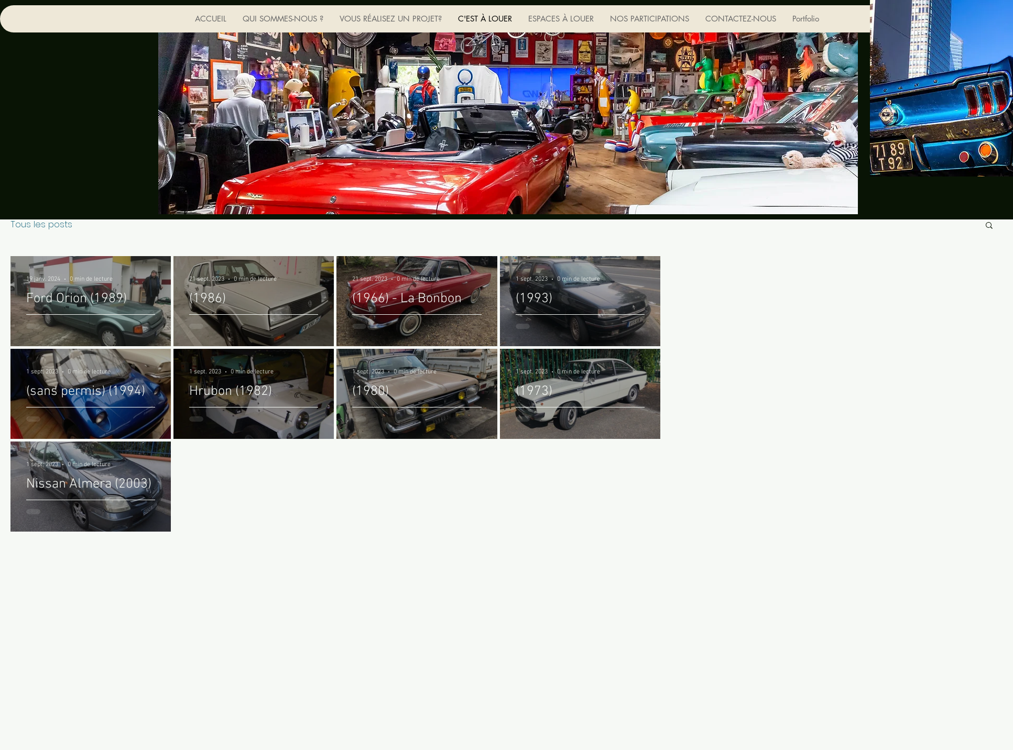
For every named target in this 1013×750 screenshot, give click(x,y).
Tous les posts (41, 224)
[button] (989, 225)
